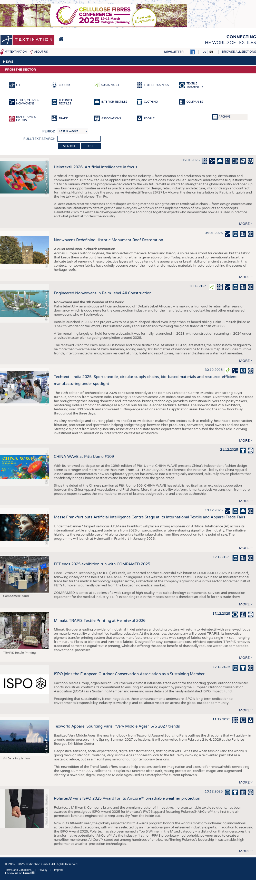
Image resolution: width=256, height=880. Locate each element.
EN (211, 51)
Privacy (42, 870)
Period (48, 131)
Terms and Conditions (18, 870)
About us (41, 51)
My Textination (16, 51)
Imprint (58, 870)
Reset (91, 146)
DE (204, 51)
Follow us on (20, 873)
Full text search (39, 139)
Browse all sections (239, 51)
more (244, 224)
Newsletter (173, 52)
